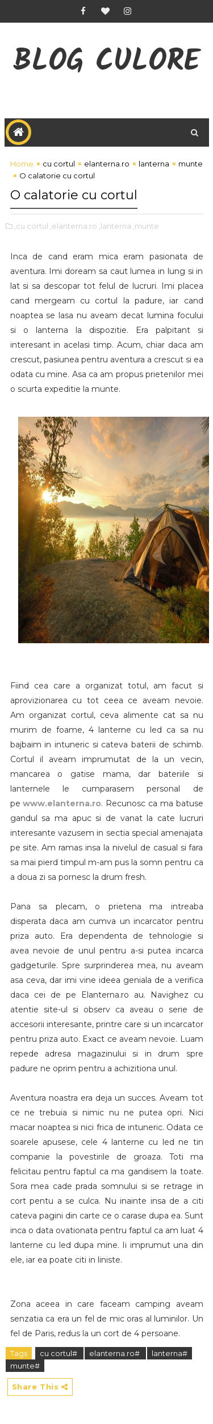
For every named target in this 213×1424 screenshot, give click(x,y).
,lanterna (115, 225)
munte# (25, 1365)
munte (190, 163)
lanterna (154, 163)
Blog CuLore (106, 62)
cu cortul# (59, 1353)
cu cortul (59, 163)
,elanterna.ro (73, 225)
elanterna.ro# (115, 1353)
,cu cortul (31, 225)
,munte (146, 225)
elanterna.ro (107, 163)
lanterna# (169, 1353)
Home (22, 163)
